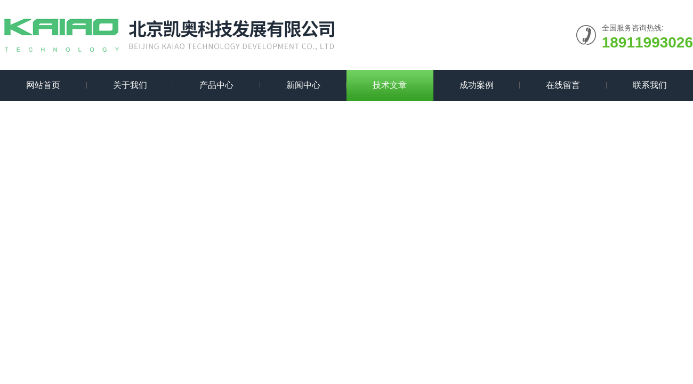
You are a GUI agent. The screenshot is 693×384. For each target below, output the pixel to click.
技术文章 (390, 85)
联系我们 (650, 85)
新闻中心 (303, 85)
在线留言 (563, 85)
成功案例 (477, 85)
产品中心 (216, 85)
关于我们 (130, 85)
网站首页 (43, 85)
